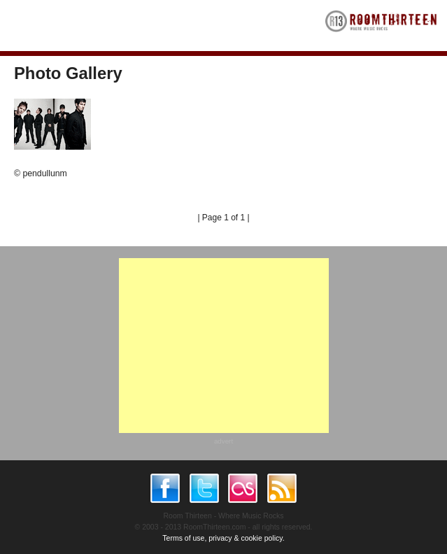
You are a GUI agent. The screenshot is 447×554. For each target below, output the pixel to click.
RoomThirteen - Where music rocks (381, 25)
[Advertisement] (224, 345)
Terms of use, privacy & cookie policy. (223, 538)
